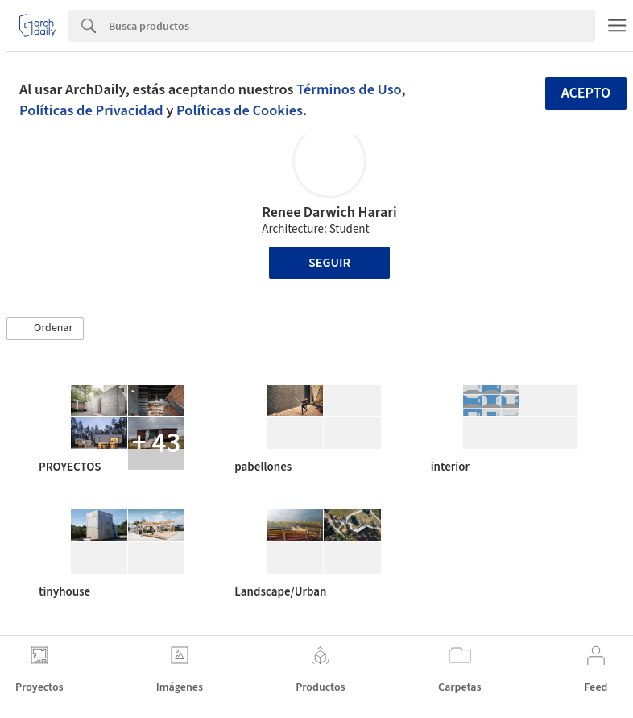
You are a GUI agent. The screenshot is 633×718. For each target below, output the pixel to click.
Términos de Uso (348, 89)
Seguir (329, 263)
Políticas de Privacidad (91, 110)
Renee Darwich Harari (329, 212)
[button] (45, 328)
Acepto (586, 93)
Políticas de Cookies (239, 110)
